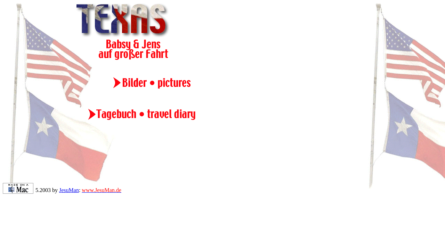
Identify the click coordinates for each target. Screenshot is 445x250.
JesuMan (69, 190)
